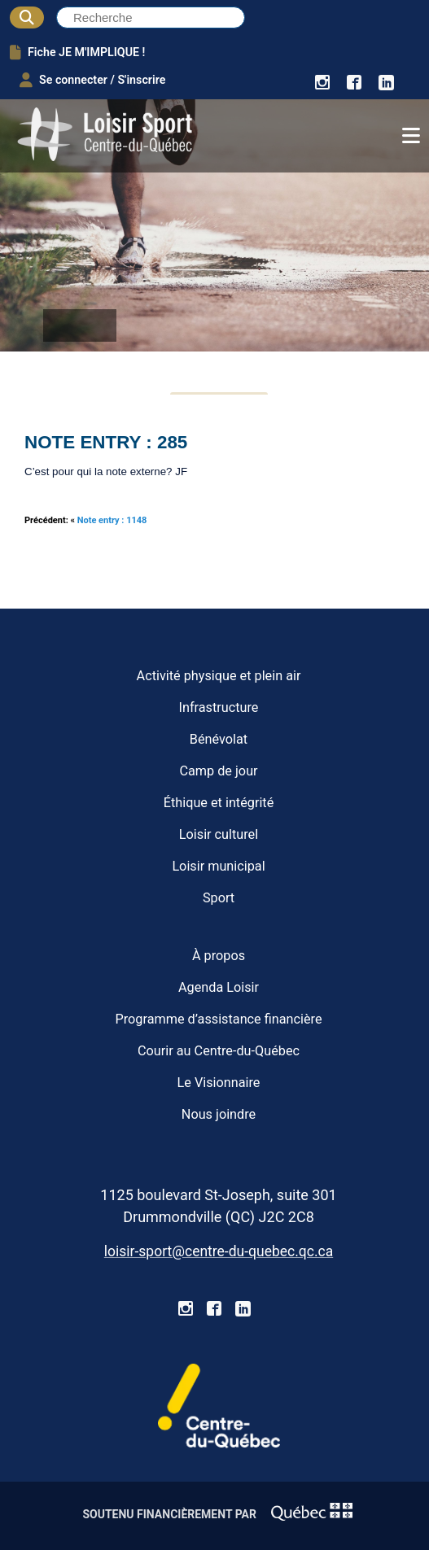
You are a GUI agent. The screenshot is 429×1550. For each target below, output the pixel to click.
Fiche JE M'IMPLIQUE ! (77, 52)
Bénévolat (218, 739)
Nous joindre (219, 1114)
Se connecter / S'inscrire (92, 79)
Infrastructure (219, 707)
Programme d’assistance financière (218, 1019)
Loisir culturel (218, 834)
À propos (218, 955)
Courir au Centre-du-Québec (219, 1051)
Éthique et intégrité (219, 802)
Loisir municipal (218, 866)
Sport (218, 898)
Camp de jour (218, 771)
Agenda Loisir (218, 987)
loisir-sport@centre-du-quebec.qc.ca (218, 1251)
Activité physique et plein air (219, 675)
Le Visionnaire (218, 1082)
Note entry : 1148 (112, 520)
